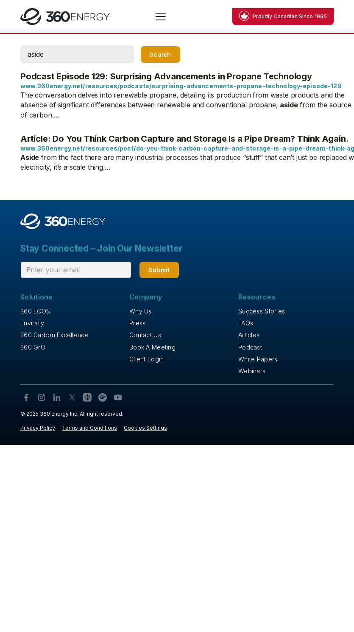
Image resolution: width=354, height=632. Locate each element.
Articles (248, 334)
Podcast (250, 347)
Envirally (32, 323)
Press (137, 323)
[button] (159, 16)
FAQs (245, 323)
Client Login (146, 359)
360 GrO (32, 347)
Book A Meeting (152, 347)
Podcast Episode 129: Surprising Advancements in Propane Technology (166, 76)
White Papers (257, 359)
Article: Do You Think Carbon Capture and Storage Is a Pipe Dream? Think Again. (184, 139)
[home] (65, 16)
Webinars (251, 371)
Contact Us (145, 334)
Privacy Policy (37, 428)
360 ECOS (35, 311)
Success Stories (261, 311)
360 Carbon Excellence (54, 334)
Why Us (140, 311)
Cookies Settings (145, 428)
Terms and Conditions (89, 428)
